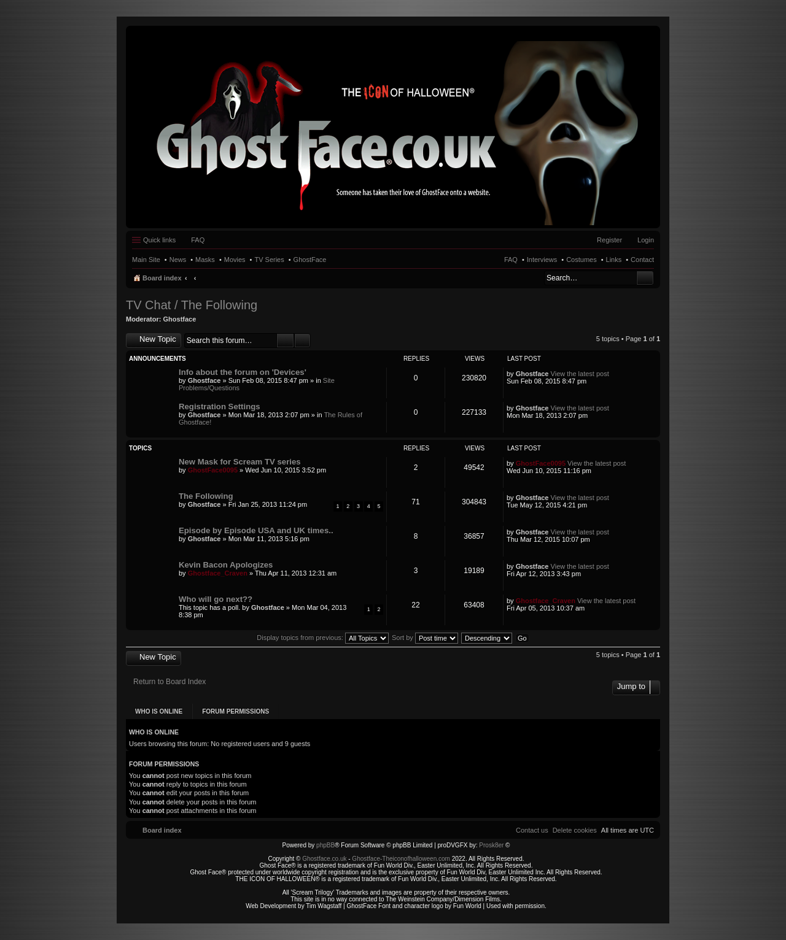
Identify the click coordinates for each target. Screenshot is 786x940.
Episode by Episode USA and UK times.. (256, 530)
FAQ (511, 259)
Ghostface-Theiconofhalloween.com (401, 858)
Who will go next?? (215, 599)
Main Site (146, 259)
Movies (235, 259)
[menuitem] (575, 830)
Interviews (542, 259)
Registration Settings (219, 406)
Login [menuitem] (645, 240)
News (178, 259)
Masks (205, 259)
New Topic (157, 339)
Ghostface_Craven (217, 573)
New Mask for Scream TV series (240, 461)
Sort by (425, 637)
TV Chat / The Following (191, 305)
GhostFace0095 (213, 470)
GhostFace (310, 259)
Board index (162, 278)
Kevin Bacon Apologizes (226, 564)
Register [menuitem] (609, 240)
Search (645, 278)
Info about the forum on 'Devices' (242, 372)
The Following (206, 496)
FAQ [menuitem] (197, 240)
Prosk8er (491, 845)
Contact (642, 259)
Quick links (159, 240)
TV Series (269, 259)
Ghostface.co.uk (325, 858)
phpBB (325, 845)
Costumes (581, 259)
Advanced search (302, 340)
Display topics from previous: (323, 637)
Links (614, 259)
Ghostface (179, 319)
